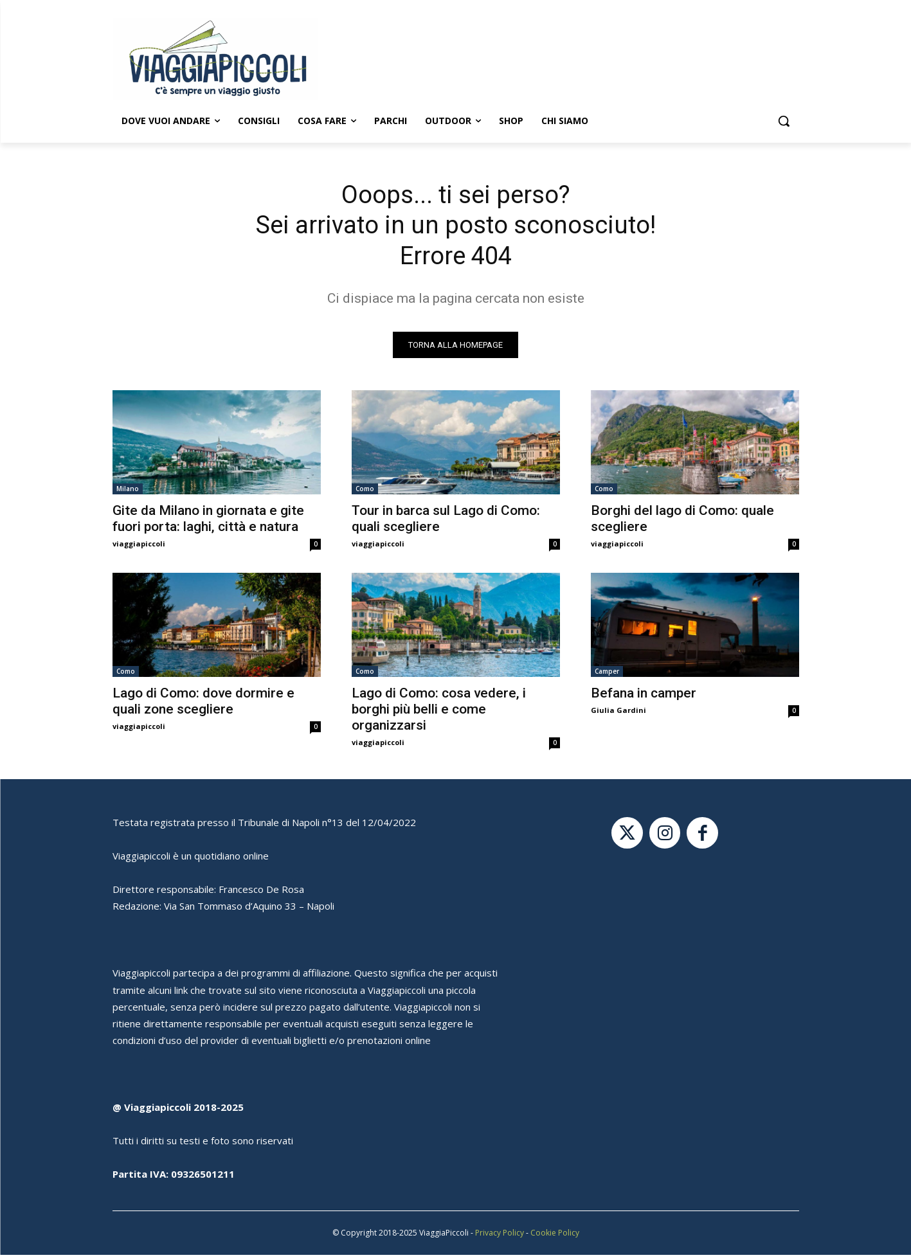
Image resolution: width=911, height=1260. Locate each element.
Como (365, 493)
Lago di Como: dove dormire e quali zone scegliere (203, 706)
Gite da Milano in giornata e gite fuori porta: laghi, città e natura (208, 523)
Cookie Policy (554, 1237)
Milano (127, 493)
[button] (783, 120)
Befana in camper (643, 698)
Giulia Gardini (618, 715)
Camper (607, 676)
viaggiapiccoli (139, 549)
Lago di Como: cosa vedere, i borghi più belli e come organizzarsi (439, 714)
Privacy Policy (499, 1237)
